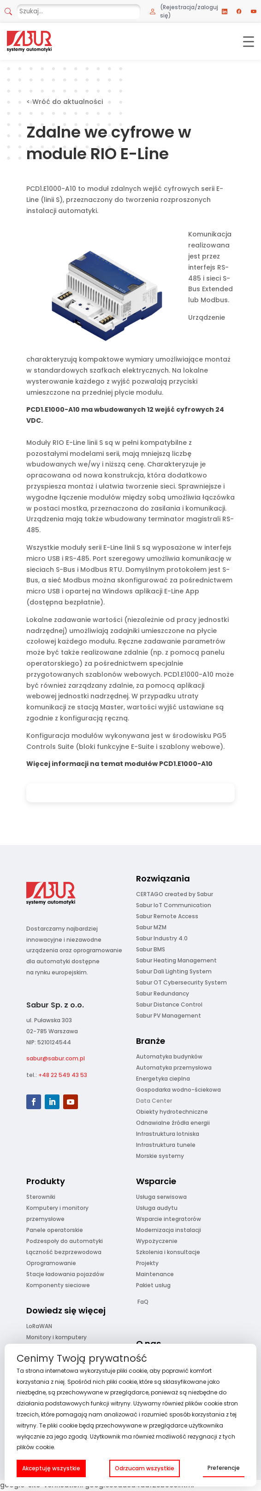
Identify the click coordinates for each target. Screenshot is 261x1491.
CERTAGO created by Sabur (174, 894)
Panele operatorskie (54, 1230)
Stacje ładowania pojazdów (65, 1274)
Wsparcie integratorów (168, 1219)
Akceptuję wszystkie (51, 1468)
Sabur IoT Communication (173, 905)
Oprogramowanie (51, 1263)
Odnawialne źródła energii (173, 1123)
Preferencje (224, 1468)
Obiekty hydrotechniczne (172, 1112)
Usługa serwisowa (161, 1197)
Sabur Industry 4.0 (162, 938)
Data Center (154, 1101)
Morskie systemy (160, 1156)
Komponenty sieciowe (58, 1285)
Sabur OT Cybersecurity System (181, 982)
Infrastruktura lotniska (167, 1134)
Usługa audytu (157, 1208)
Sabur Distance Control (169, 1004)
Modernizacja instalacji (168, 1230)
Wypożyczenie (157, 1241)
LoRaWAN (39, 1326)
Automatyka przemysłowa (174, 1067)
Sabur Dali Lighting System (174, 971)
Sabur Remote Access (167, 916)
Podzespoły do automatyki (64, 1241)
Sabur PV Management (168, 1015)
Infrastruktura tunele (166, 1145)
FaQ (142, 1302)
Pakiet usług (153, 1285)
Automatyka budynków (169, 1056)
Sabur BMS (150, 949)
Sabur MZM (151, 927)
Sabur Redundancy (162, 993)
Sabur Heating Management (176, 960)
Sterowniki (40, 1197)
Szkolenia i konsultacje (168, 1252)
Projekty (147, 1263)
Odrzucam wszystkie (144, 1468)
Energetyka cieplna (163, 1078)
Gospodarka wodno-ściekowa (178, 1090)
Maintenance (155, 1274)
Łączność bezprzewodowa (63, 1252)
